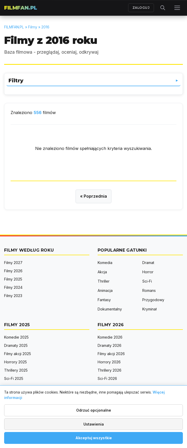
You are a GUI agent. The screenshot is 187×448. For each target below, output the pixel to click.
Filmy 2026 (13, 271)
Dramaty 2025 (16, 345)
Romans (149, 290)
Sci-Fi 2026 (107, 378)
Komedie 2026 (110, 337)
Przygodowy (153, 300)
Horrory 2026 (109, 362)
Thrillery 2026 (109, 370)
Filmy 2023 (13, 295)
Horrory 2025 (15, 362)
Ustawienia (93, 424)
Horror (147, 272)
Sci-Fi (147, 281)
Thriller (104, 281)
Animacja (105, 290)
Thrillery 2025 (16, 370)
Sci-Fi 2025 (13, 378)
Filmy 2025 (13, 279)
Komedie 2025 (16, 337)
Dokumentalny (110, 309)
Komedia (105, 262)
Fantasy (104, 300)
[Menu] (177, 7)
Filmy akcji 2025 (17, 353)
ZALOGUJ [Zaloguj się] (141, 8)
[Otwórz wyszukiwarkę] (162, 7)
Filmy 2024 (13, 287)
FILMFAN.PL (20, 8)
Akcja (102, 272)
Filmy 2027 (13, 262)
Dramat (148, 262)
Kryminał (149, 309)
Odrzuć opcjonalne (93, 410)
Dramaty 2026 (109, 345)
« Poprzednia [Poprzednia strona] (93, 196)
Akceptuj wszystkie (93, 438)
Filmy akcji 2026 (111, 353)
